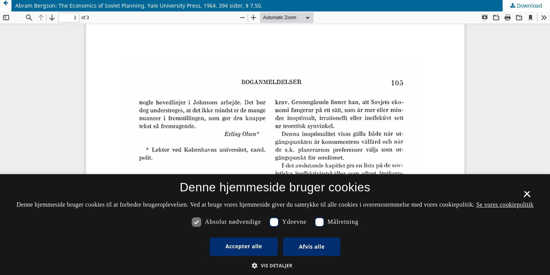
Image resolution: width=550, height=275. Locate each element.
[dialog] (275, 224)
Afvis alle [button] (312, 246)
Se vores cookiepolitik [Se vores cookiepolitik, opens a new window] (505, 204)
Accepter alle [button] (243, 246)
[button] (274, 266)
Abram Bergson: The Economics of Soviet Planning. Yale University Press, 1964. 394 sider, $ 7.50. (138, 5)
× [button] (526, 196)
